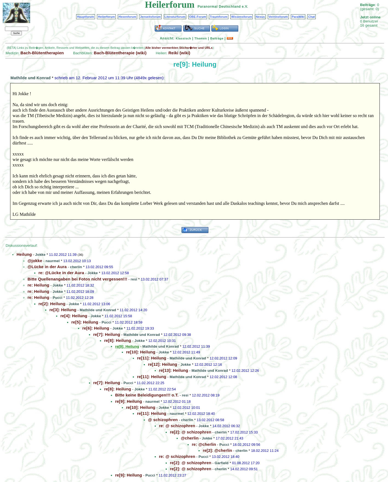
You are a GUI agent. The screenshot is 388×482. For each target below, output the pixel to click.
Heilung (24, 254)
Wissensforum (241, 16)
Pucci (57, 298)
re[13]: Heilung (173, 370)
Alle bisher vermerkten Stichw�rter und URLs (178, 47)
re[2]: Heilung (51, 303)
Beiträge (216, 38)
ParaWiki (298, 16)
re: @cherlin (204, 444)
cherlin (76, 267)
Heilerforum (106, 16)
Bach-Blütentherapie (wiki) (120, 52)
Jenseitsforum (150, 16)
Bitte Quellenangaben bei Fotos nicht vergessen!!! (77, 279)
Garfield (222, 463)
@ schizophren (163, 419)
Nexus (260, 16)
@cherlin (190, 438)
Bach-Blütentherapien (42, 52)
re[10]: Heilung (140, 352)
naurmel (52, 261)
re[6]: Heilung (95, 328)
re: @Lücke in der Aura (61, 272)
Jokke (40, 255)
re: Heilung (38, 285)
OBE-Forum (197, 16)
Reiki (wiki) (179, 52)
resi (134, 279)
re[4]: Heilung (73, 315)
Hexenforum (127, 16)
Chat (311, 16)
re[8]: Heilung (117, 340)
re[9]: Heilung (128, 401)
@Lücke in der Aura (47, 266)
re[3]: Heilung (62, 309)
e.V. (245, 6)
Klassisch (183, 38)
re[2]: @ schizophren (190, 432)
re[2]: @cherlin (217, 450)
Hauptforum (85, 16)
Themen (200, 38)
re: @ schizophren (177, 425)
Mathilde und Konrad (30, 78)
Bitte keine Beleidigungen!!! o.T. (147, 395)
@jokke (34, 260)
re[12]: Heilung (162, 364)
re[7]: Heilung (106, 334)
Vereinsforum (278, 16)
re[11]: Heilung (151, 358)
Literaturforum (175, 16)
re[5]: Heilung (84, 322)
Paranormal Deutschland (219, 6)
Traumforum (219, 16)
